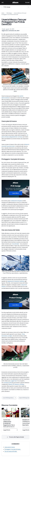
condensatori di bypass (16, 200)
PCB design (6, 7)
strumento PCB (7, 382)
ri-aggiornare (13, 380)
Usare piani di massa (9, 121)
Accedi (27, 2)
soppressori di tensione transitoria (15, 281)
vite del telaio (15, 244)
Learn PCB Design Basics (8, 397)
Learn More (15, 193)
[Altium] (15, 2)
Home (3, 13)
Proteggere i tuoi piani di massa (13, 159)
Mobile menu (3, 2)
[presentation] (28, 405)
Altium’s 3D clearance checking (16, 384)
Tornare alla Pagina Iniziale (16, 437)
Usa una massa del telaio (11, 230)
